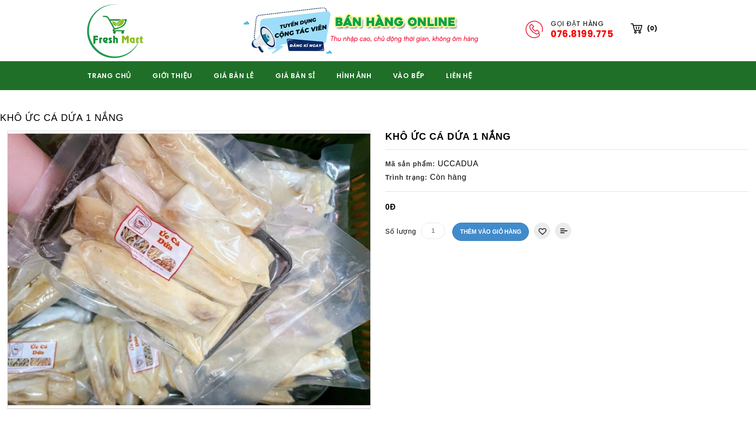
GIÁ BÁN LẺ (234, 75)
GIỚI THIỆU (172, 75)
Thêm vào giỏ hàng (490, 231)
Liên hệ (459, 75)
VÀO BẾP (409, 75)
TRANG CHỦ (109, 75)
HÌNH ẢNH (354, 75)
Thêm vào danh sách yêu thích (542, 231)
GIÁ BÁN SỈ (295, 75)
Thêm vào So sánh (563, 231)
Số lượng (400, 231)
